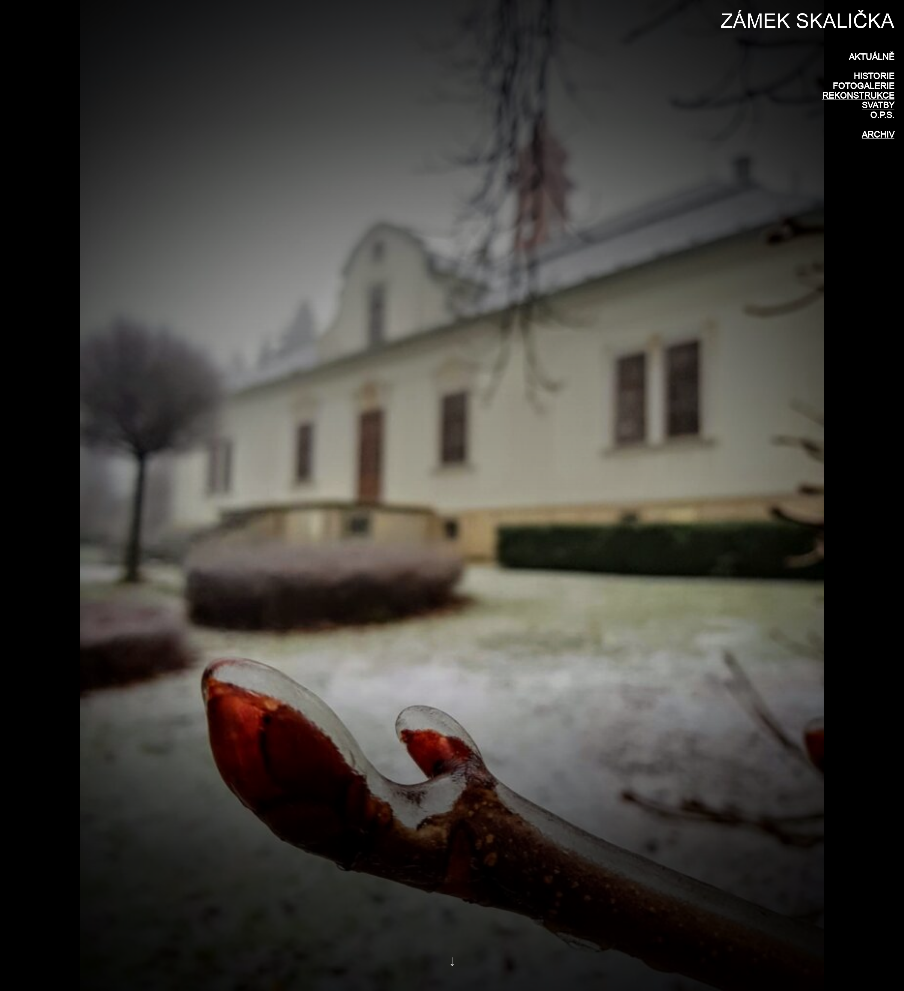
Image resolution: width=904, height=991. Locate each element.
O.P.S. (882, 115)
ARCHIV (878, 134)
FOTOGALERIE (863, 86)
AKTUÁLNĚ (871, 57)
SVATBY (878, 105)
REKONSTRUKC (855, 95)
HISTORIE (874, 76)
